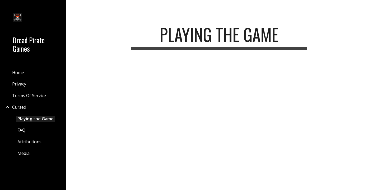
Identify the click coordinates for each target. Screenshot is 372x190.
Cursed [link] (19, 107)
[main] (219, 37)
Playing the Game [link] (35, 119)
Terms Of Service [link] (29, 95)
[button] (365, 7)
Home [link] (18, 72)
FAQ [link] (21, 130)
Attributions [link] (29, 142)
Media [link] (23, 153)
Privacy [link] (19, 84)
